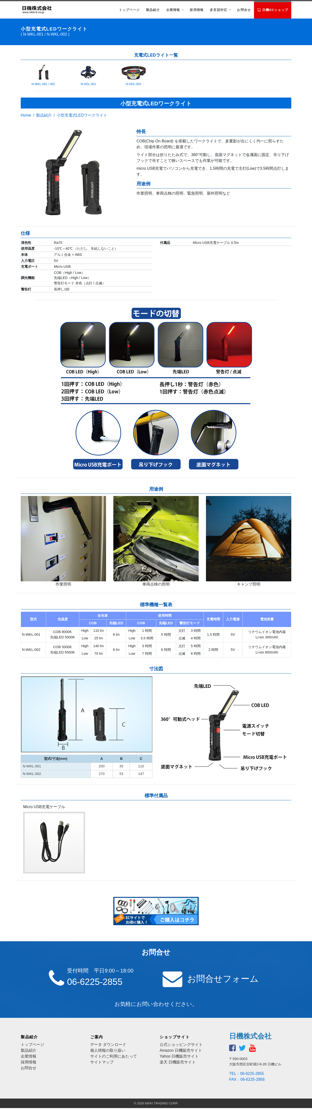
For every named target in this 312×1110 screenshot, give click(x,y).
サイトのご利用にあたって (113, 1058)
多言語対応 (219, 10)
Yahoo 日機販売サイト (179, 1058)
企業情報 (173, 10)
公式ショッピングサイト (181, 1046)
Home (26, 115)
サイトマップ (102, 1064)
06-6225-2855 (97, 982)
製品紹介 (153, 10)
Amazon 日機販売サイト (181, 1052)
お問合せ (244, 10)
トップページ (129, 10)
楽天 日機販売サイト (178, 1064)
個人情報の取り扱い (107, 1052)
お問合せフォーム (226, 979)
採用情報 (197, 10)
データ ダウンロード (108, 1046)
